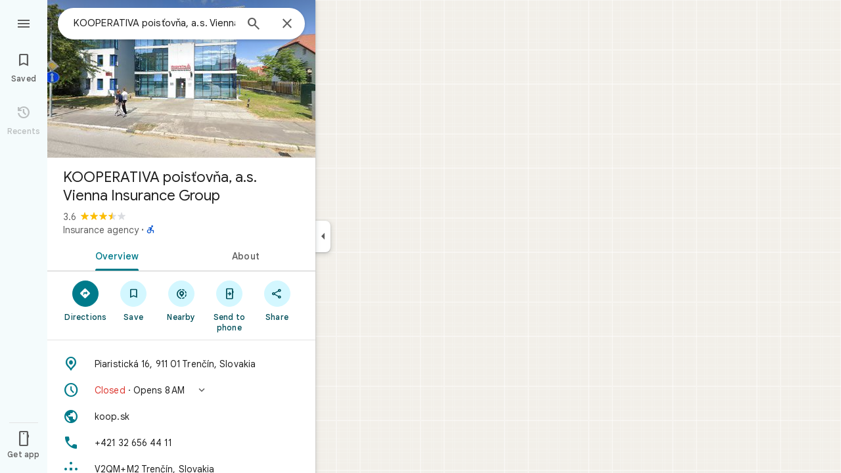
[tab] (114, 255)
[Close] (287, 24)
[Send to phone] (229, 305)
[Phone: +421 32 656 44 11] (181, 443)
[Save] (134, 300)
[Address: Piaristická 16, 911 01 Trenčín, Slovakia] (181, 364)
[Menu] (23, 22)
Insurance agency (101, 230)
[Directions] (86, 300)
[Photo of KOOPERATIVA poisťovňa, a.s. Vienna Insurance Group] (181, 79)
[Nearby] (182, 300)
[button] (181, 390)
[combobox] (154, 23)
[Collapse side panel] (322, 236)
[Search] (253, 25)
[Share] (277, 300)
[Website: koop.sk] (181, 416)
